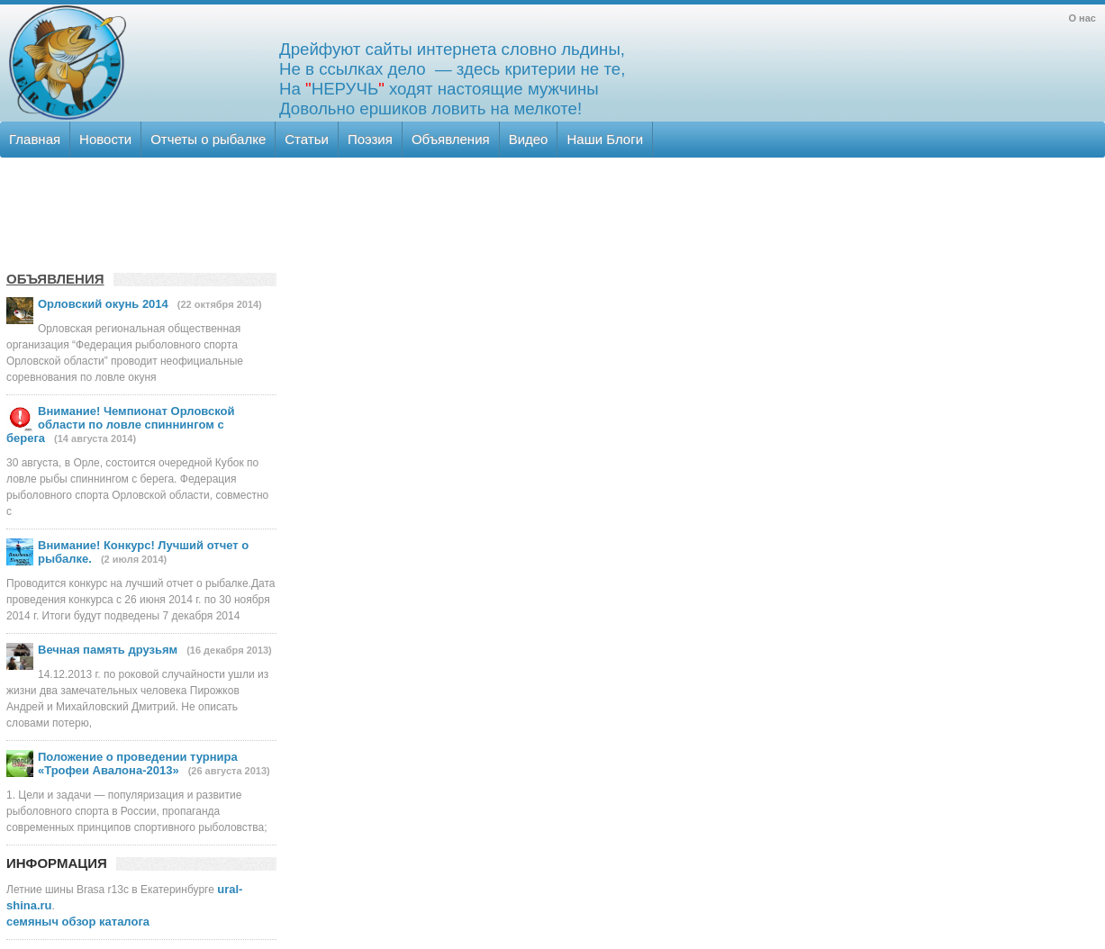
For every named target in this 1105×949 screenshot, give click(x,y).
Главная (34, 139)
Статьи (307, 139)
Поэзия (370, 139)
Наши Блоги (604, 139)
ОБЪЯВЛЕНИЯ (55, 278)
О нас (1083, 18)
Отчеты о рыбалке (208, 139)
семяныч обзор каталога (77, 921)
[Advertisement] (551, 211)
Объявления (451, 139)
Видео (528, 139)
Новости (105, 139)
